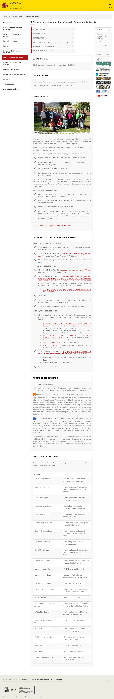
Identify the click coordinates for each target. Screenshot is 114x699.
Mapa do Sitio (28, 679)
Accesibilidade (15, 679)
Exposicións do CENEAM (11, 69)
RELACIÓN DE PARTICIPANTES (44, 51)
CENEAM (14, 17)
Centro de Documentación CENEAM (12, 63)
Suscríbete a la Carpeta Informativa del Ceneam (102, 45)
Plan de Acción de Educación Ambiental (12, 28)
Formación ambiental (10, 41)
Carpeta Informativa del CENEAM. (102, 36)
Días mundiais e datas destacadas (14, 74)
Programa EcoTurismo (51, 345)
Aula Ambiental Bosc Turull (53, 342)
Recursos (6, 46)
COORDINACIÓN (39, 34)
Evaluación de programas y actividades (75, 270)
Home (6, 17)
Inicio (5, 679)
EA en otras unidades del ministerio (11, 90)
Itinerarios (6, 79)
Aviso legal (57, 679)
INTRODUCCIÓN (39, 38)
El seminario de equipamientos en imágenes (54, 226)
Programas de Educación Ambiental (11, 52)
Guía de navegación (43, 679)
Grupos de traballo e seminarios (29, 17)
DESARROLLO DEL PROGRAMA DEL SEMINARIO (50, 42)
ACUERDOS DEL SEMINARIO (43, 46)
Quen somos (7, 23)
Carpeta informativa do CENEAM (11, 35)
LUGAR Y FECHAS (39, 29)
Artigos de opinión (9, 84)
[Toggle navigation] (109, 5)
